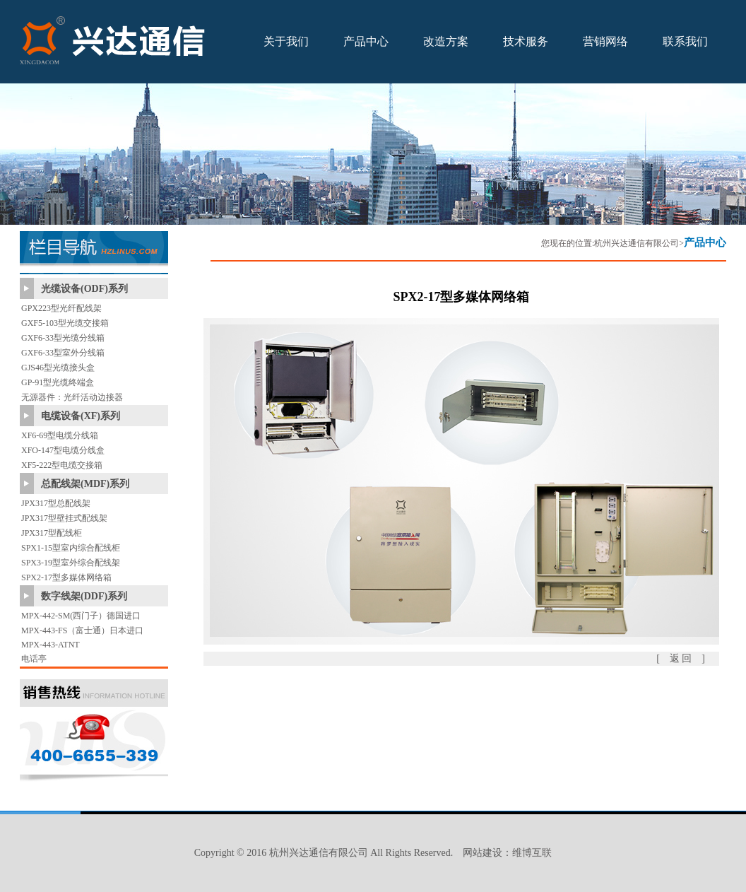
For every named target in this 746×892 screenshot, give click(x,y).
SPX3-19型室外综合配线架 (70, 563)
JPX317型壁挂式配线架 (64, 518)
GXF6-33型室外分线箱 (63, 353)
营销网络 (605, 41)
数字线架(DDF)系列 (84, 596)
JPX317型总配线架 (55, 503)
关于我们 (286, 41)
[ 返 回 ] (680, 658)
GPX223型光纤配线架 (61, 308)
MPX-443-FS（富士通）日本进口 (82, 630)
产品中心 (366, 41)
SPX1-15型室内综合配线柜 (70, 548)
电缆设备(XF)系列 (80, 416)
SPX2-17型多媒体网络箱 (66, 577)
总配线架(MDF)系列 (85, 484)
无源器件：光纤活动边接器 (72, 397)
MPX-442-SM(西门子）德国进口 (81, 616)
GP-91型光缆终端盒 (57, 382)
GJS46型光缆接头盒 (58, 367)
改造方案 (445, 41)
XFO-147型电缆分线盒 (63, 450)
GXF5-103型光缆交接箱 (65, 323)
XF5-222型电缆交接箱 (61, 465)
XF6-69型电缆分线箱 (59, 435)
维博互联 (532, 852)
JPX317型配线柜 (51, 533)
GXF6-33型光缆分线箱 (63, 338)
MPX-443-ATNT (50, 645)
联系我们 (685, 41)
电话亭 (34, 659)
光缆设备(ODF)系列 (84, 288)
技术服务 (525, 41)
